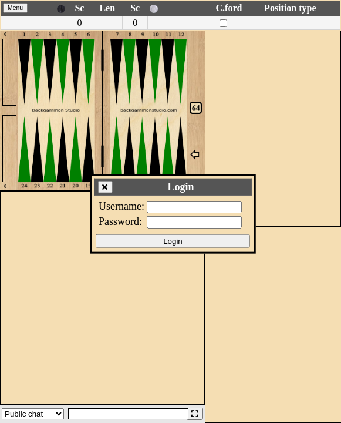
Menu (15, 8)
